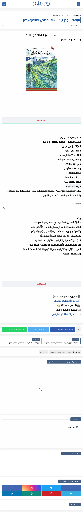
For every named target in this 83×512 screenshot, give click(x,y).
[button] (62, 329)
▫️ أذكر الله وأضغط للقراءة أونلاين (66, 314)
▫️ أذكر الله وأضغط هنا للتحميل (67, 301)
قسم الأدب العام (74, 15)
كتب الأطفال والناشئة (59, 15)
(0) (4, 25)
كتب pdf (43, 352)
